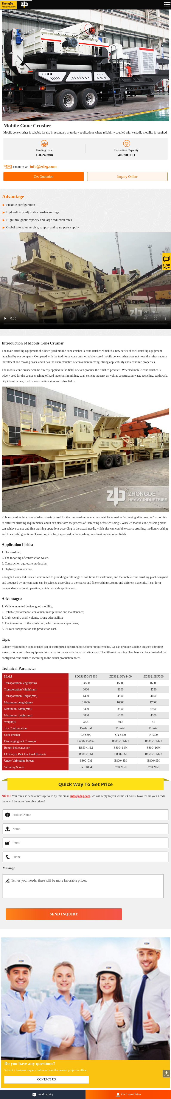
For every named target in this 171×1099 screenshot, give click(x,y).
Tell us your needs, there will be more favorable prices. (83, 886)
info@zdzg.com (43, 166)
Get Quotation (43, 176)
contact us (46, 1079)
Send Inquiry (45, 1094)
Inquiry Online (127, 176)
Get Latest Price (131, 1094)
